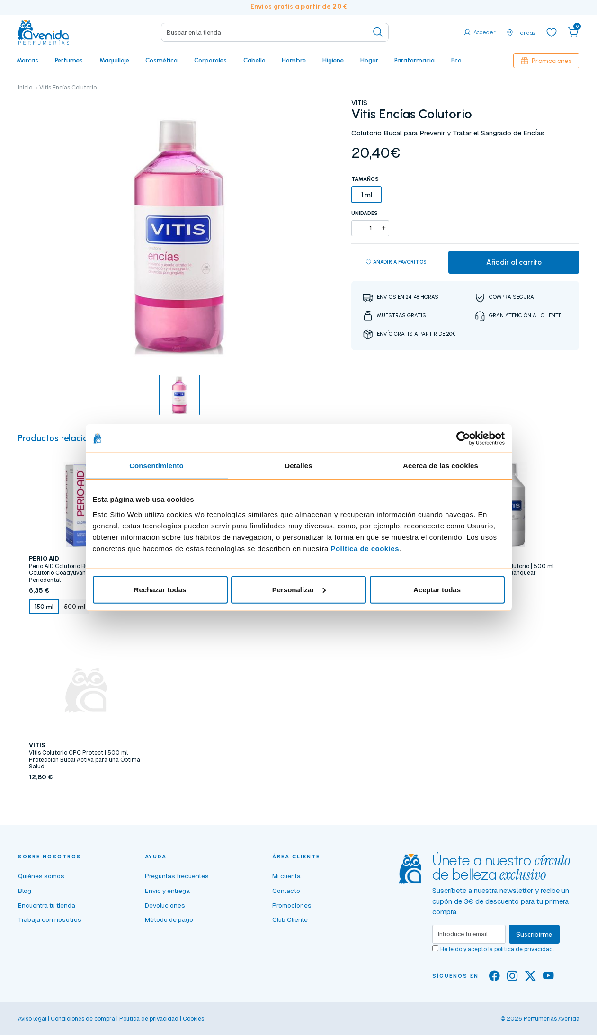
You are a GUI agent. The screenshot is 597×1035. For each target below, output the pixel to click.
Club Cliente (290, 919)
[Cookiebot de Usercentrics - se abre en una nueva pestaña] (463, 438)
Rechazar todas (160, 589)
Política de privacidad (148, 1019)
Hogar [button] (369, 60)
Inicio (25, 87)
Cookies (193, 1019)
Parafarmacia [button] (414, 60)
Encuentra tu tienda (46, 905)
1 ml (366, 194)
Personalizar (299, 589)
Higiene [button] (333, 60)
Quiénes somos (41, 876)
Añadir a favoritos (396, 262)
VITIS (359, 103)
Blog (24, 890)
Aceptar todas (437, 589)
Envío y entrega (167, 890)
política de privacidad (523, 949)
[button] (573, 32)
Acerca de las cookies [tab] (440, 466)
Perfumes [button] (69, 60)
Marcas (27, 60)
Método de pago (169, 919)
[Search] (275, 32)
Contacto (286, 890)
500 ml (74, 606)
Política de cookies (364, 548)
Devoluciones (165, 905)
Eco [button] (456, 60)
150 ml (44, 606)
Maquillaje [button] (114, 60)
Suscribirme (534, 934)
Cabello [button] (254, 60)
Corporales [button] (210, 60)
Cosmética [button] (161, 60)
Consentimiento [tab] (156, 466)
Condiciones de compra (83, 1019)
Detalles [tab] (298, 466)
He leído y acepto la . (497, 949)
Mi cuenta (286, 876)
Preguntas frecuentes (177, 876)
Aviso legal (32, 1019)
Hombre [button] (294, 60)
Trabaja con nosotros (49, 919)
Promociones (546, 60)
